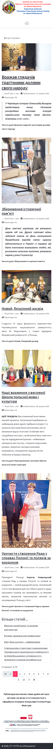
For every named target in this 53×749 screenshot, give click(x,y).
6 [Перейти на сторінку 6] (38, 674)
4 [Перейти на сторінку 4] (29, 674)
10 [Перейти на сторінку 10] (24, 679)
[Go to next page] (29, 680)
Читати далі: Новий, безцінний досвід (20, 341)
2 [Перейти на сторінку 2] (19, 674)
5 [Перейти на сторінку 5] (33, 674)
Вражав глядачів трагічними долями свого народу (21, 82)
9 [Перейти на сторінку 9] (18, 679)
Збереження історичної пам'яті (21, 211)
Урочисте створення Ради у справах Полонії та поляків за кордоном (26, 557)
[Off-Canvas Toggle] (26, 23)
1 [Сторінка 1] (15, 674)
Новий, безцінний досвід (22, 308)
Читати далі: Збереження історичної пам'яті (23, 261)
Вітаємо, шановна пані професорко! (22, 635)
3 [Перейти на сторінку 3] (24, 674)
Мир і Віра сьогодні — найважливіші (22, 641)
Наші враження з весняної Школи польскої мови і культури (23, 397)
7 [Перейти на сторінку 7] (43, 674)
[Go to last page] (34, 680)
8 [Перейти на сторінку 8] (47, 674)
